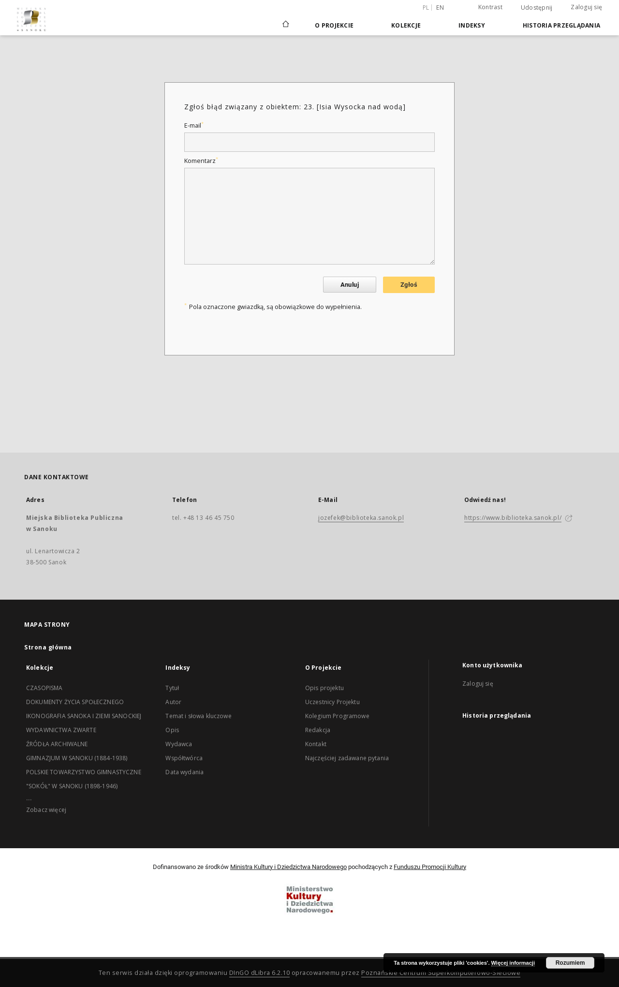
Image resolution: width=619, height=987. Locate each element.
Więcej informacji (513, 963)
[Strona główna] (285, 25)
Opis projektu (324, 688)
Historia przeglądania (561, 25)
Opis (172, 730)
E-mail (194, 125)
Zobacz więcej (46, 810)
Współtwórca (184, 758)
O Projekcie (334, 25)
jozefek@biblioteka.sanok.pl (361, 518)
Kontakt (315, 744)
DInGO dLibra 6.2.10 (259, 973)
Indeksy (471, 25)
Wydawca (178, 744)
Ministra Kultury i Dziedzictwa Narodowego (288, 866)
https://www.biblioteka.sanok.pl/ (512, 518)
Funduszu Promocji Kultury (430, 866)
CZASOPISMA (44, 688)
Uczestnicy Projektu (332, 702)
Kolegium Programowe (337, 716)
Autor (173, 702)
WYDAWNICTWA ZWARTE (61, 730)
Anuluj (349, 284)
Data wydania (184, 772)
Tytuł (172, 688)
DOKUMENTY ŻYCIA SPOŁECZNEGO (75, 702)
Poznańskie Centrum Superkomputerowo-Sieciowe (440, 973)
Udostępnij (537, 8)
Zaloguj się (586, 7)
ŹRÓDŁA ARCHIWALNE (57, 744)
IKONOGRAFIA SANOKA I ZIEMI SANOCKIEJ (83, 716)
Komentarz (201, 161)
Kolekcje (406, 25)
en (440, 7)
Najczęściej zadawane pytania (347, 758)
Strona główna (48, 647)
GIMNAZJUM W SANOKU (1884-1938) (77, 758)
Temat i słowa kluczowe (198, 716)
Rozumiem (570, 962)
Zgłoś (408, 284)
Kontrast (490, 7)
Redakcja (317, 730)
